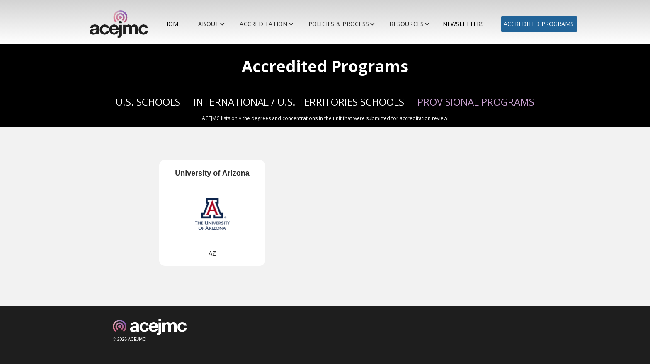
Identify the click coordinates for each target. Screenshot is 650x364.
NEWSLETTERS (463, 24)
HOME (173, 24)
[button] (212, 24)
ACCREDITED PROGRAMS (539, 24)
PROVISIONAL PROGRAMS (475, 102)
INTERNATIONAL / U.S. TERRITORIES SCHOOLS (299, 102)
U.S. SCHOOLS (148, 102)
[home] (122, 24)
